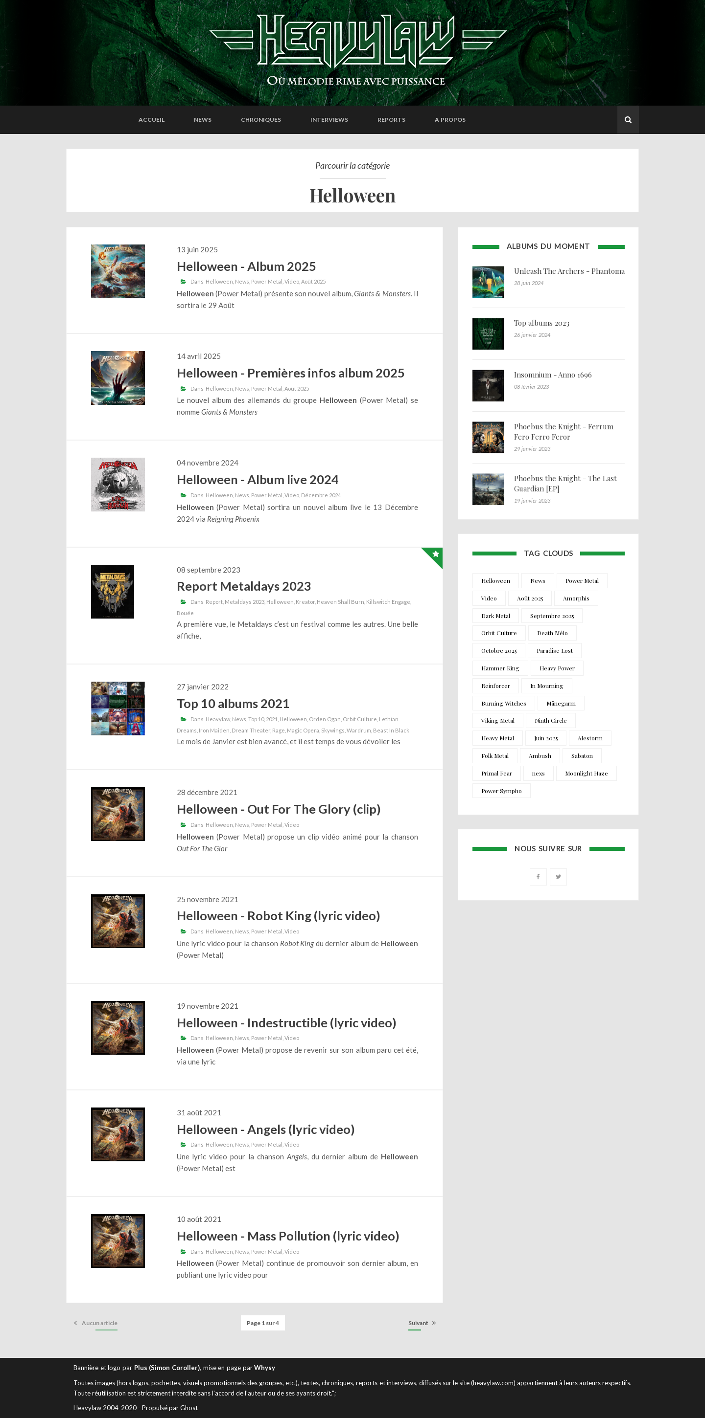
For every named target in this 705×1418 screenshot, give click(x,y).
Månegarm (561, 703)
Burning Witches (503, 703)
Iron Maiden (214, 730)
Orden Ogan (325, 719)
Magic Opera (303, 730)
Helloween (219, 281)
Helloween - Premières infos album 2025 (291, 372)
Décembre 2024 (321, 495)
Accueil (151, 119)
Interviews (329, 119)
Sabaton (582, 755)
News (203, 119)
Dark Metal (495, 616)
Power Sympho (501, 791)
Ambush (540, 755)
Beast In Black (391, 730)
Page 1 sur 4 (263, 1323)
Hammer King (500, 668)
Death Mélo (552, 633)
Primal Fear (496, 773)
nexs (538, 773)
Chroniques (261, 119)
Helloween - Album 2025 (246, 266)
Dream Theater (251, 730)
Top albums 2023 (541, 323)
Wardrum (359, 730)
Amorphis (576, 598)
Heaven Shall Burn (340, 601)
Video (291, 281)
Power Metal (266, 281)
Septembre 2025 (552, 616)
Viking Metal (498, 720)
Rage (278, 730)
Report (214, 601)
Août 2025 (313, 281)
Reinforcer (495, 685)
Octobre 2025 (499, 650)
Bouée (185, 613)
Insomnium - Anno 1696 (553, 374)
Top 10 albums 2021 (233, 703)
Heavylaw (218, 719)
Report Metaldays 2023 (244, 585)
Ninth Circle (551, 720)
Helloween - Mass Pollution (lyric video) (288, 1235)
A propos (450, 119)
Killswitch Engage (388, 601)
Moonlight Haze (586, 773)
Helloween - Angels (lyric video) (266, 1129)
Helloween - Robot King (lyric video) (278, 915)
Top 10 (256, 719)
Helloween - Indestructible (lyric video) (287, 1022)
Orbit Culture (360, 719)
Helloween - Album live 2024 (258, 479)
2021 (272, 719)
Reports (391, 119)
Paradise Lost (555, 650)
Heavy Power (557, 668)
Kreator (305, 601)
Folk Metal (495, 755)
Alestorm (590, 738)
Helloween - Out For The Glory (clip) (279, 808)
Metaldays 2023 (244, 601)
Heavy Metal (497, 738)
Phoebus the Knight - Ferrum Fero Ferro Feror (563, 431)
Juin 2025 (546, 738)
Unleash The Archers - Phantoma (569, 271)
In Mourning (547, 685)
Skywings (333, 730)
